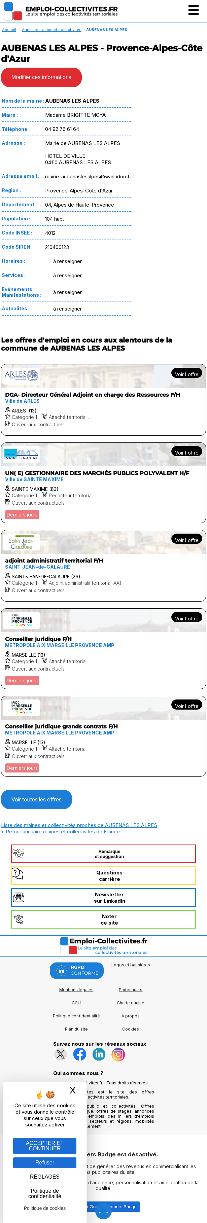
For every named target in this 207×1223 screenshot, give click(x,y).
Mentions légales (76, 989)
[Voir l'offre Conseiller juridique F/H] (103, 649)
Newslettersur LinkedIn (109, 897)
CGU (76, 1002)
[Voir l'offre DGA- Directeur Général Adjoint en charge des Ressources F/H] (103, 399)
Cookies (130, 1029)
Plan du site (76, 1029)
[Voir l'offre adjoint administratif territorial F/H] (103, 565)
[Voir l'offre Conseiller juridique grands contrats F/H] (103, 736)
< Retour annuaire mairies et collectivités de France (60, 831)
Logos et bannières (130, 964)
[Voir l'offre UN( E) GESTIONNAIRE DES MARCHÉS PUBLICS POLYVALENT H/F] (103, 483)
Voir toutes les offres (36, 799)
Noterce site (109, 919)
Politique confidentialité (76, 1015)
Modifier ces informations (41, 77)
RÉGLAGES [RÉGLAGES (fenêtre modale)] (45, 1177)
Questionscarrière (109, 875)
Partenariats (130, 989)
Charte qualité (130, 1002)
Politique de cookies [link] (45, 1208)
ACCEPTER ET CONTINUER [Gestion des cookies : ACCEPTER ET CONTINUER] (45, 1145)
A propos (131, 1015)
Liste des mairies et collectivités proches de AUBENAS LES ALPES (79, 825)
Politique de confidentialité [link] (44, 1193)
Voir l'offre (187, 374)
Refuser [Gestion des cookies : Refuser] (44, 1162)
